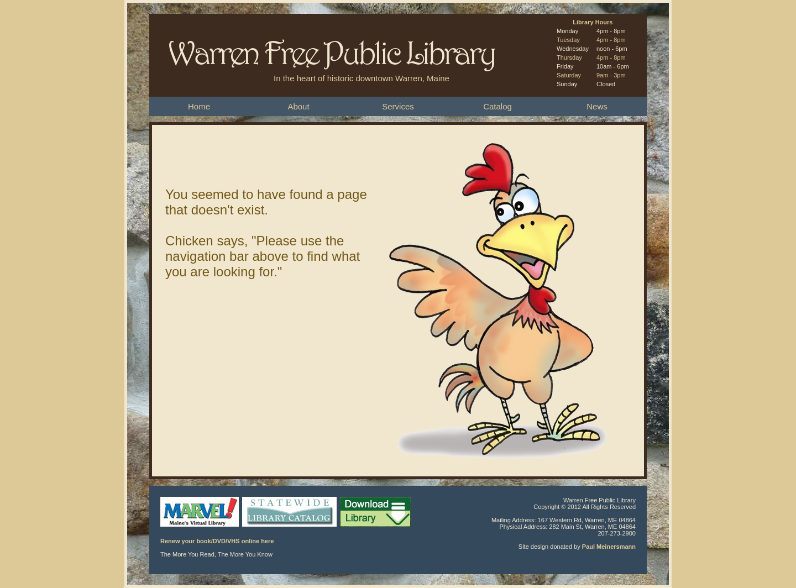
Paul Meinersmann (609, 546)
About (298, 106)
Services (398, 106)
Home (199, 106)
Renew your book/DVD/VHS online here (217, 541)
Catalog (497, 106)
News (597, 106)
